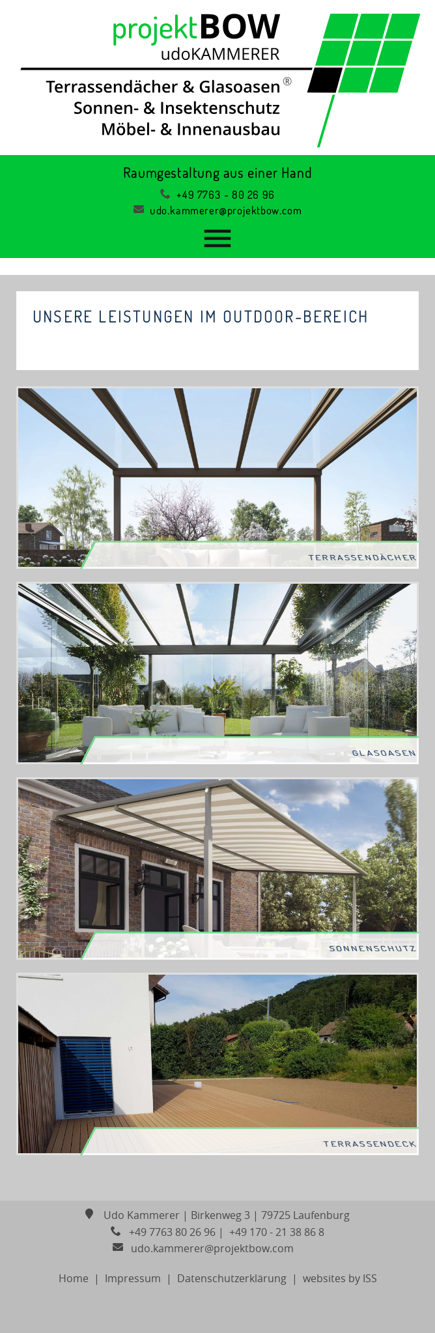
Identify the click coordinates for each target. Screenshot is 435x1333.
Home (74, 1278)
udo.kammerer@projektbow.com (217, 210)
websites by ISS (340, 1278)
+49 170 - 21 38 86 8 (275, 1232)
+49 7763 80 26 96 (163, 1232)
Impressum (133, 1278)
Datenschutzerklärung (232, 1278)
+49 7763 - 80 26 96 (217, 194)
